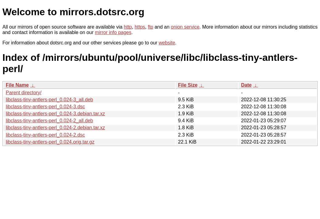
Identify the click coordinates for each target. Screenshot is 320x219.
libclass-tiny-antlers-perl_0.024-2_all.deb (49, 120)
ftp (150, 27)
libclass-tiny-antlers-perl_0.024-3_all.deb (49, 99)
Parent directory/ (23, 92)
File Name (17, 85)
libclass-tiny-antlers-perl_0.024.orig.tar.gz (50, 141)
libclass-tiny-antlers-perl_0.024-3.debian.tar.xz (55, 113)
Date (246, 85)
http (128, 27)
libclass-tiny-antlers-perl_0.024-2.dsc (45, 134)
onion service (185, 27)
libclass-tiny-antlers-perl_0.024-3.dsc (45, 106)
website (167, 42)
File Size (188, 85)
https (140, 27)
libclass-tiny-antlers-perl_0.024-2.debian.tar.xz (55, 127)
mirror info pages (113, 32)
